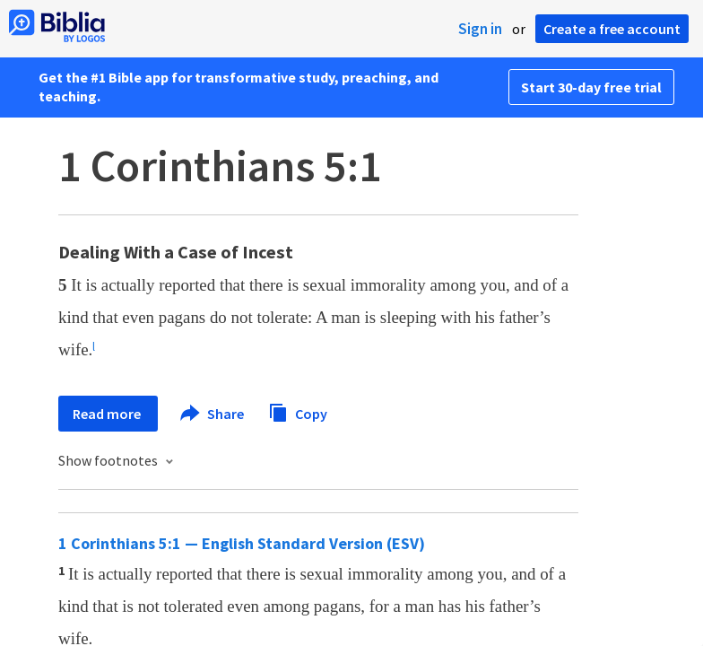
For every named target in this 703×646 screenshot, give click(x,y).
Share (213, 414)
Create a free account (612, 29)
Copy (297, 411)
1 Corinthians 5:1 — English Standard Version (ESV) (241, 543)
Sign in (480, 29)
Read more (108, 414)
